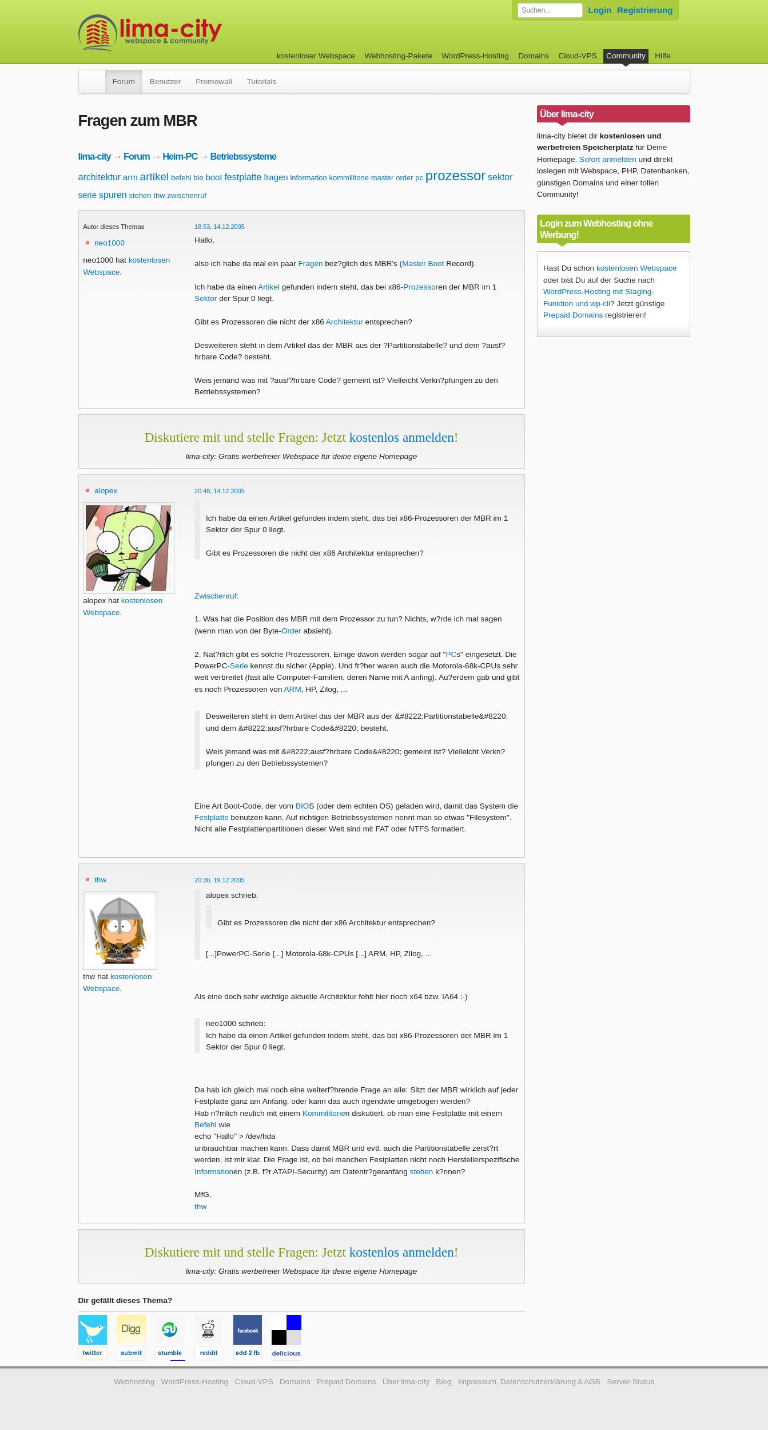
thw (159, 195)
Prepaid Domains (573, 315)
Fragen (310, 263)
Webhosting (134, 1381)
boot (213, 177)
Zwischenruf (215, 596)
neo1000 (109, 243)
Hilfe (662, 56)
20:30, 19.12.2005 (219, 880)
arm (130, 177)
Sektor (205, 298)
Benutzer (165, 81)
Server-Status (630, 1381)
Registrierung (645, 10)
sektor (500, 177)
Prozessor (420, 287)
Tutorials (262, 81)
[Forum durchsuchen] (550, 10)
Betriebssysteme (243, 156)
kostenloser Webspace (316, 56)
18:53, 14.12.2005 (219, 226)
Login (600, 10)
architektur (99, 177)
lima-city (94, 156)
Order (291, 631)
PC (450, 654)
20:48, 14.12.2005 (219, 491)
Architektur (344, 322)
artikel (154, 177)
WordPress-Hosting (475, 56)
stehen (140, 195)
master (382, 177)
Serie (239, 665)
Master (414, 263)
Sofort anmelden (607, 159)
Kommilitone (324, 1113)
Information (213, 1171)
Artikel (269, 287)
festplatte (242, 177)
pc (419, 177)
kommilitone (349, 177)
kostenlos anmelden (401, 437)
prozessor (455, 175)
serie (87, 195)
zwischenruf (186, 195)
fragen (276, 177)
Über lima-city (406, 1381)
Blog (443, 1381)
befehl (181, 177)
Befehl (205, 1124)
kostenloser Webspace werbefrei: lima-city (192, 33)
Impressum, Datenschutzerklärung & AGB (529, 1381)
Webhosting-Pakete (398, 56)
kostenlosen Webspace (636, 268)
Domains (533, 56)
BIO (302, 806)
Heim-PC (179, 156)
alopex (105, 490)
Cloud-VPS (577, 56)
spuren (113, 195)
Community (626, 56)
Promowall (214, 81)
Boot (436, 263)
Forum (124, 81)
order (404, 177)
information (308, 177)
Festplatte (211, 817)
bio (198, 177)
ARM (292, 689)
